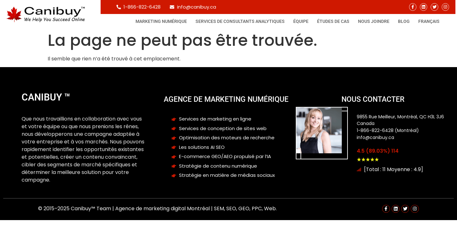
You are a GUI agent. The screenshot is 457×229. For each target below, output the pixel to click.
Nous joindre (373, 21)
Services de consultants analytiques (240, 21)
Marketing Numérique (161, 21)
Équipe (300, 21)
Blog (404, 21)
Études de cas (333, 21)
